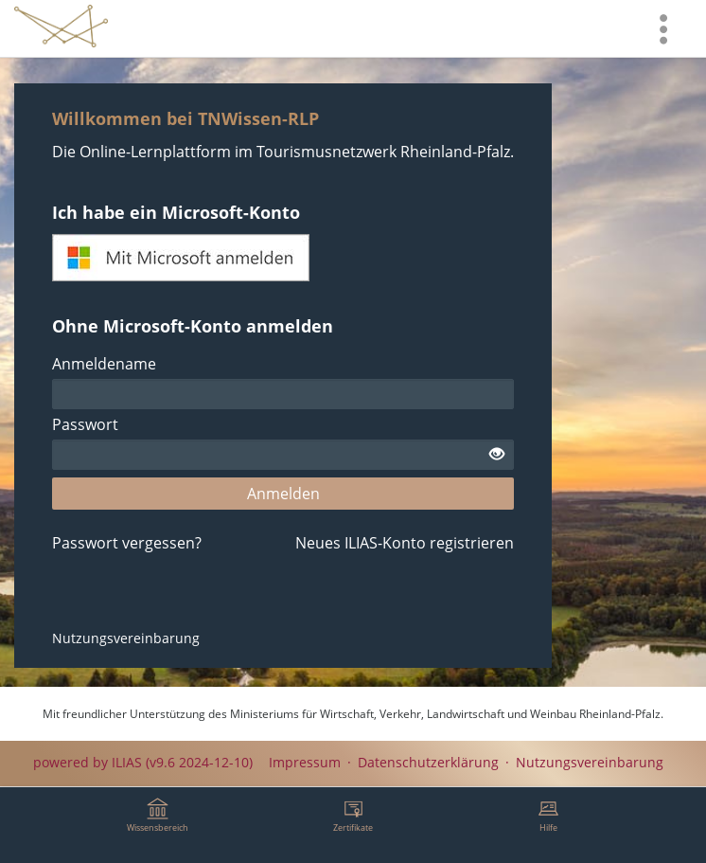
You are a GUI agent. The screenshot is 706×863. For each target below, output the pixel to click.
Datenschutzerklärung (428, 762)
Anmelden (283, 493)
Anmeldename (104, 363)
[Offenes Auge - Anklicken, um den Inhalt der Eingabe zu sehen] (496, 454)
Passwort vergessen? (127, 542)
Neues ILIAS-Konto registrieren (404, 542)
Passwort (85, 424)
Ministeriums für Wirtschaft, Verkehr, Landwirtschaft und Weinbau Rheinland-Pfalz (445, 714)
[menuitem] (663, 28)
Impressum (305, 762)
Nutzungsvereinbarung (126, 638)
